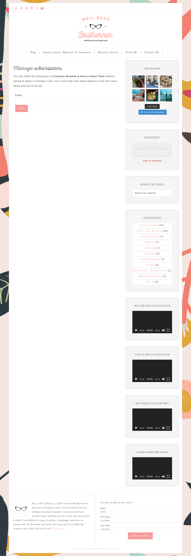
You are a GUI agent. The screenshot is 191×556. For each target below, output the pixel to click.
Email (18, 95)
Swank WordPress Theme (99, 548)
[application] (152, 322)
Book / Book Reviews (149, 231)
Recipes (149, 265)
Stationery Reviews (150, 276)
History (149, 242)
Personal (150, 254)
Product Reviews (150, 259)
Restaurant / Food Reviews (150, 271)
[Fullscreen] (168, 330)
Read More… (58, 529)
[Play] (136, 330)
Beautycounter (149, 225)
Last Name (105, 526)
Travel (150, 282)
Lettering (150, 248)
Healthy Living (150, 237)
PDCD (117, 548)
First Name (105, 517)
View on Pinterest (152, 161)
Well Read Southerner (95, 28)
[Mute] (163, 330)
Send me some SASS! (140, 536)
